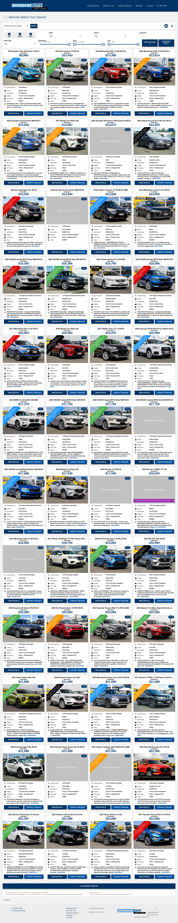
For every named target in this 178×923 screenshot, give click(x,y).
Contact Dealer (33, 113)
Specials (139, 5)
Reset (33, 26)
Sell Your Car (108, 5)
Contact (150, 5)
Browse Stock (93, 5)
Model (96, 33)
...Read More (16, 107)
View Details (13, 113)
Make (51, 33)
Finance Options (125, 5)
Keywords (143, 33)
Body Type (7, 40)
